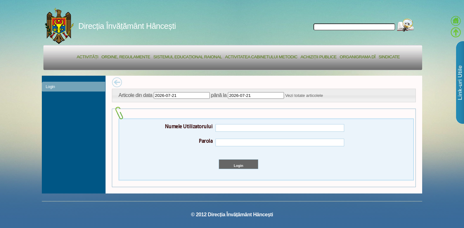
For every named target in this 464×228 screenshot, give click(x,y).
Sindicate (389, 56)
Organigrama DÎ (358, 56)
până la (219, 95)
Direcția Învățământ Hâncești (127, 26)
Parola (205, 141)
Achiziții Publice (318, 56)
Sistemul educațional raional (187, 56)
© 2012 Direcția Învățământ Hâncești (232, 214)
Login (50, 86)
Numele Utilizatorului (189, 127)
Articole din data (135, 95)
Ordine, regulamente (125, 56)
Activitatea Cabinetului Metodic (261, 56)
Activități (87, 56)
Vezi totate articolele (304, 95)
